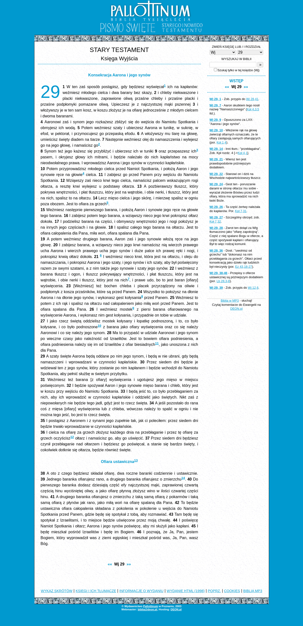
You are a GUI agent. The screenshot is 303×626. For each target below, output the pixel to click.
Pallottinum (150, 606)
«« (110, 564)
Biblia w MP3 (230, 300)
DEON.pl (236, 308)
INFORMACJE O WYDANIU (141, 591)
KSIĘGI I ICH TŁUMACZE (96, 591)
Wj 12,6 (253, 287)
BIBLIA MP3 (252, 591)
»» (128, 564)
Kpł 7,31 (241, 211)
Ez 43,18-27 (243, 266)
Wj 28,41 (252, 99)
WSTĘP (236, 81)
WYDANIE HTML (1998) (186, 591)
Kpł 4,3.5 (253, 109)
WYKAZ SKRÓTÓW (57, 591)
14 (183, 478)
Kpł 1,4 (221, 142)
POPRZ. (214, 591)
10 (99, 326)
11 (157, 343)
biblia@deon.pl (147, 609)
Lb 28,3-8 (223, 281)
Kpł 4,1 (243, 153)
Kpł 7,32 (215, 221)
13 (136, 460)
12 (72, 437)
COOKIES (232, 591)
